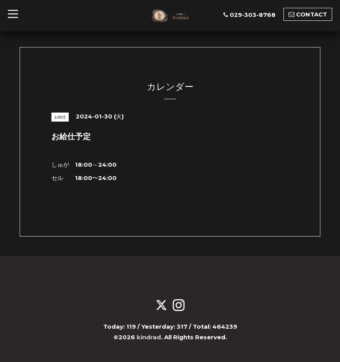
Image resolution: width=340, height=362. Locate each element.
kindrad (149, 337)
